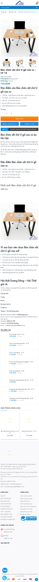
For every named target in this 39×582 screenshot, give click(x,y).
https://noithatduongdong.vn (14, 484)
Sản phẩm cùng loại (10, 408)
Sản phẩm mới (6, 330)
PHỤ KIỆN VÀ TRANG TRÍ (8, 519)
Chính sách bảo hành (26, 496)
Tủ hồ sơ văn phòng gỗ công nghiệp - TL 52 (21, 362)
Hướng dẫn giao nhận (26, 511)
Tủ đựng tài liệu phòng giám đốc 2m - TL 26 (21, 380)
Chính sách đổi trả (25, 501)
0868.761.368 (8, 532)
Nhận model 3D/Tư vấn (10, 124)
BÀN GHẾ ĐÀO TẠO (6, 514)
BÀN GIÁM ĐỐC (5, 501)
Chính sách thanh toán (26, 504)
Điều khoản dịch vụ (25, 514)
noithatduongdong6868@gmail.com (14, 486)
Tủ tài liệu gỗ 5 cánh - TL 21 (16, 334)
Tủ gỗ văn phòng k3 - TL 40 (16, 371)
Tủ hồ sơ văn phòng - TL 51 (16, 352)
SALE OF (3, 496)
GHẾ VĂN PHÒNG (6, 504)
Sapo (23, 576)
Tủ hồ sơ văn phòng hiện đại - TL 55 (19, 343)
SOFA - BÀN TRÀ (5, 511)
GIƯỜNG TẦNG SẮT (6, 509)
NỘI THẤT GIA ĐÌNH (6, 517)
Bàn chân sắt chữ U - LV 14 (29, 431)
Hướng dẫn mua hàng (26, 509)
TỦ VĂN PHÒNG (5, 506)
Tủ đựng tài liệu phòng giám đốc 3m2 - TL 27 (21, 389)
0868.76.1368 (29, 124)
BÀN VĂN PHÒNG (6, 498)
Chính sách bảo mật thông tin (28, 506)
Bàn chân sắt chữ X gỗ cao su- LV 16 (10, 432)
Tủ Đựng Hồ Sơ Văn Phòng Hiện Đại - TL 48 (21, 398)
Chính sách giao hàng (26, 498)
